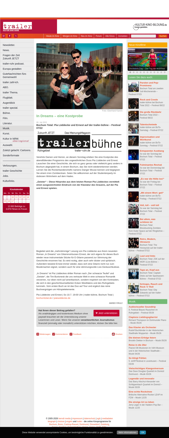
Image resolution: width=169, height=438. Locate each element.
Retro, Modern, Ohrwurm (148, 240)
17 (13, 201)
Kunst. (6, 133)
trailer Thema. (10, 92)
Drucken (118, 334)
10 (13, 197)
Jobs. (6, 176)
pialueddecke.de (62, 298)
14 (28, 197)
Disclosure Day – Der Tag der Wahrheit (147, 68)
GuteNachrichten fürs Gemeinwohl (14, 75)
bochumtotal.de (44, 298)
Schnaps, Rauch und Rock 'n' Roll (151, 285)
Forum (99, 36)
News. (6, 50)
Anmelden (122, 36)
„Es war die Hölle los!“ (152, 179)
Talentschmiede (148, 124)
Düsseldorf (95, 424)
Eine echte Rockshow (140, 391)
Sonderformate (11, 155)
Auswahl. (8, 145)
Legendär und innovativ (141, 378)
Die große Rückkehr (150, 112)
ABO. (6, 87)
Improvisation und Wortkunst (150, 138)
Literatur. (7, 123)
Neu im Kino (86, 36)
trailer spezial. (10, 107)
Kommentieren (62, 334)
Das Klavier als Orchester (142, 327)
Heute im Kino (52, 36)
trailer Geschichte (12, 170)
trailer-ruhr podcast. (13, 63)
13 (24, 197)
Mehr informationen (127, 432)
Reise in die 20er (138, 345)
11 (16, 197)
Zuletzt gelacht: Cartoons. (17, 150)
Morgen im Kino (70, 36)
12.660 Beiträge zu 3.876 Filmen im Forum (16, 207)
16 (9, 201)
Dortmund (84, 424)
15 (5, 201)
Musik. (6, 128)
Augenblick (9, 102)
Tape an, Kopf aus (149, 270)
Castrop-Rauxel (71, 424)
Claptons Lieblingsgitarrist (143, 317)
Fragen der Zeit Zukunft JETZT (19, 57)
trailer (79, 421)
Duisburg (105, 424)
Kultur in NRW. (11, 138)
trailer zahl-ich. (11, 82)
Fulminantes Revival (151, 165)
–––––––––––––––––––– (16, 160)
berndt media (65, 418)
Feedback (77, 334)
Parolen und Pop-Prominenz (149, 84)
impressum (77, 418)
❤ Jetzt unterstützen (106, 313)
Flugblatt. (8, 97)
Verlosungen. (10, 165)
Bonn (60, 424)
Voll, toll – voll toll (149, 205)
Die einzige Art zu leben (141, 402)
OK (142, 432)
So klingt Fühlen (137, 358)
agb (98, 418)
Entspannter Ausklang (152, 151)
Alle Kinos (110, 36)
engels (69, 421)
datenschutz (89, 418)
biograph (52, 421)
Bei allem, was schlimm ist (147, 220)
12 (20, 197)
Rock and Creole (149, 99)
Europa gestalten (12, 68)
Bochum (53, 424)
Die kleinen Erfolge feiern (142, 337)
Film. (5, 118)
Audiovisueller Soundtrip (142, 307)
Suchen (162, 36)
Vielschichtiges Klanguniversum (146, 368)
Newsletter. (9, 45)
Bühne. (7, 113)
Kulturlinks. (9, 181)
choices (61, 421)
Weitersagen (45, 334)
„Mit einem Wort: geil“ (152, 192)
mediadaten (107, 418)
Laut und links (147, 256)
